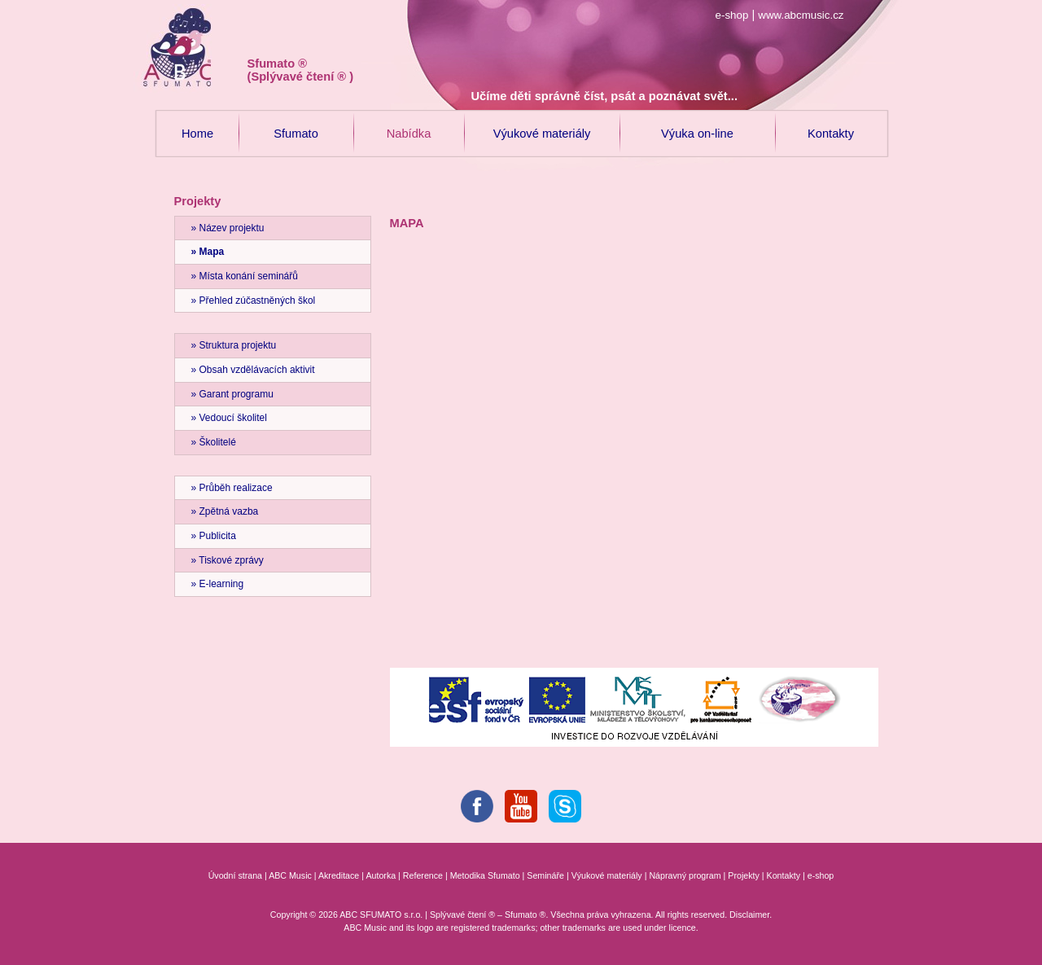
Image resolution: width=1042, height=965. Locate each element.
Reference (423, 875)
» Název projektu (228, 228)
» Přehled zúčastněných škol (253, 300)
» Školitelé (213, 442)
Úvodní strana (235, 875)
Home (197, 125)
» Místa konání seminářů (244, 276)
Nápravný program (684, 875)
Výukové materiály (542, 125)
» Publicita (213, 536)
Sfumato (296, 125)
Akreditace (338, 875)
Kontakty (831, 125)
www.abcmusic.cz (800, 15)
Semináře (545, 875)
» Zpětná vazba (225, 511)
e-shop (732, 15)
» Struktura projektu (234, 345)
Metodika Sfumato (485, 875)
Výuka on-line (697, 125)
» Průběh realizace (232, 487)
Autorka (381, 875)
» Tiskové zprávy (227, 560)
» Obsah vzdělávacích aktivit (253, 369)
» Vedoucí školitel (229, 417)
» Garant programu (232, 394)
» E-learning (217, 584)
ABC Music (290, 875)
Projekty (744, 875)
